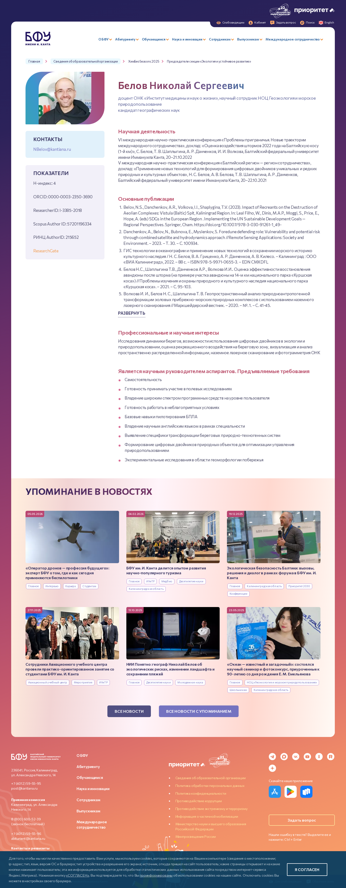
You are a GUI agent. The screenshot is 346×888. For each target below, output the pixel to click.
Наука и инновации (93, 788)
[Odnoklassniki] (319, 756)
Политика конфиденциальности (200, 793)
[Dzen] (272, 768)
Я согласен (307, 869)
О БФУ (82, 755)
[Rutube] (330, 756)
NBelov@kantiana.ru (52, 149)
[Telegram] (272, 756)
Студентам (89, 586)
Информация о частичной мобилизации (206, 816)
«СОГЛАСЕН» (77, 875)
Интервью (52, 586)
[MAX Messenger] (284, 756)
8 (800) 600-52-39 (26, 819)
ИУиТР (150, 581)
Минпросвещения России (195, 836)
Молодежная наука (190, 682)
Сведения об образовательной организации (210, 778)
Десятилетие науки (191, 581)
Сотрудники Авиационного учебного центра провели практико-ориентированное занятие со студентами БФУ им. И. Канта (70, 669)
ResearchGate (45, 250)
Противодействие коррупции (198, 801)
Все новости (129, 711)
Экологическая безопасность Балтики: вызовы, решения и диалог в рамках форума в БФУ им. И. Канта (271, 573)
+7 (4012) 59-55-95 (26, 783)
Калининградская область (146, 588)
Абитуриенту (88, 766)
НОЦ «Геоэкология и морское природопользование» (282, 682)
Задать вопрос (302, 820)
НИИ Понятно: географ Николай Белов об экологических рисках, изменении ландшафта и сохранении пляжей (170, 669)
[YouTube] (307, 756)
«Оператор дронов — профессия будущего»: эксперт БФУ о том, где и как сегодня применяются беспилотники (67, 573)
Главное (33, 586)
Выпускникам (88, 811)
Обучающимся (90, 777)
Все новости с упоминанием (198, 711)
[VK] (295, 756)
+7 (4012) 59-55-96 (26, 834)
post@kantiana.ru (24, 788)
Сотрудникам (88, 800)
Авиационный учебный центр (47, 682)
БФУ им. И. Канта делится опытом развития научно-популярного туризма (166, 570)
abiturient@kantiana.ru (28, 838)
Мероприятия (83, 682)
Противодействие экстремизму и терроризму (211, 809)
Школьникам (238, 689)
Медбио (166, 581)
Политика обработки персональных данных (209, 786)
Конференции (238, 593)
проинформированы (156, 875)
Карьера (70, 586)
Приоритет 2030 (299, 586)
